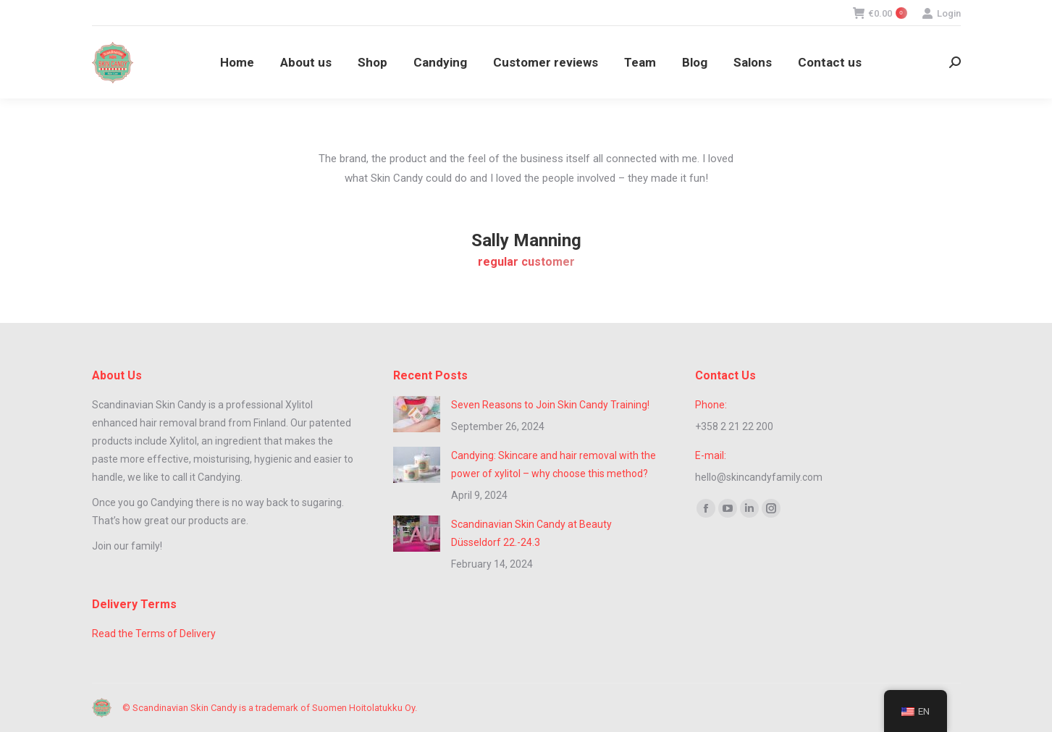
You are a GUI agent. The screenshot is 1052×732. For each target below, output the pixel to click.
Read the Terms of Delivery (154, 633)
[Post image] (416, 414)
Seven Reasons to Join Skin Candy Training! (550, 405)
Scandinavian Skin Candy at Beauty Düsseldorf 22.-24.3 (531, 533)
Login (941, 13)
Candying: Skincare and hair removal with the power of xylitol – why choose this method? (553, 464)
